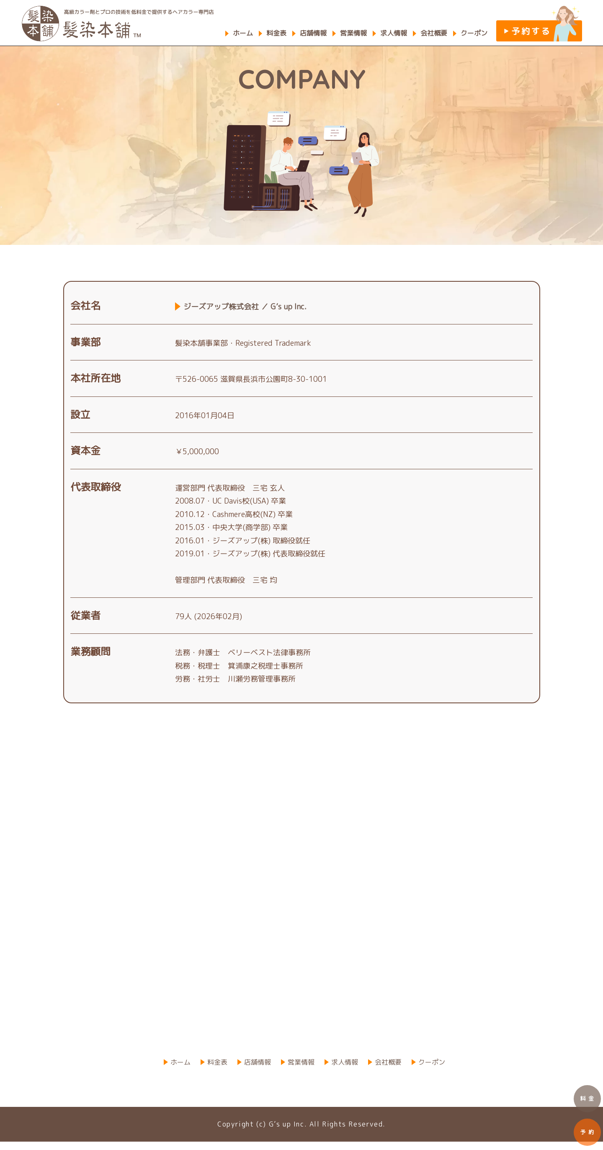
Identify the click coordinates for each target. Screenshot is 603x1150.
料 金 (587, 1098)
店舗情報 (313, 33)
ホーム (243, 33)
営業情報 (353, 33)
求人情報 (393, 33)
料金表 (276, 33)
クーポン (474, 33)
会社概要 (433, 33)
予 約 (587, 1132)
